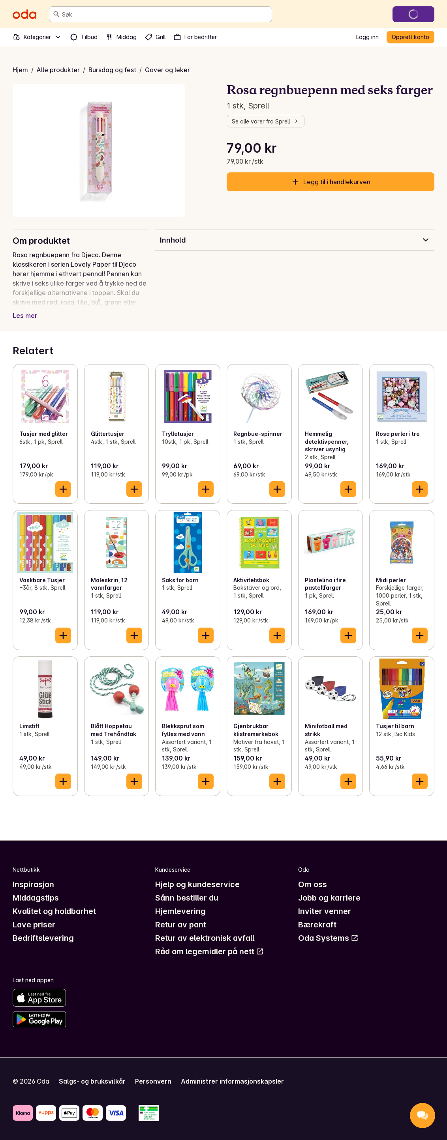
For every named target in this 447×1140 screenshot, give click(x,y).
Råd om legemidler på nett (209, 951)
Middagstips (36, 898)
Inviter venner (324, 911)
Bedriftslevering (43, 938)
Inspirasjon (33, 884)
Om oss (312, 884)
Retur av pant (180, 924)
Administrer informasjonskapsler (232, 1081)
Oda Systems (328, 938)
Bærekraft (317, 924)
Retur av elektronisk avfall (204, 938)
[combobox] (165, 14)
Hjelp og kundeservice (197, 884)
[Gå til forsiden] (24, 14)
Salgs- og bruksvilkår (92, 1081)
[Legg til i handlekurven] (63, 489)
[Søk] (56, 14)
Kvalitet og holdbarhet (54, 911)
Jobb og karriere (329, 898)
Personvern (153, 1081)
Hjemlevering (180, 911)
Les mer (25, 315)
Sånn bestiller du (186, 898)
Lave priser (34, 924)
